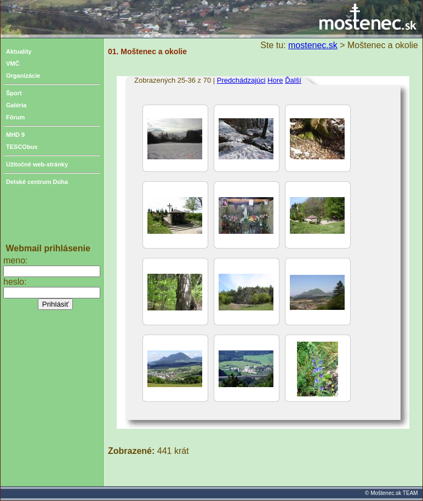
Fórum (15, 117)
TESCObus (21, 146)
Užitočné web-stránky (37, 164)
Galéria (16, 105)
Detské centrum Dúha (37, 181)
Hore (275, 80)
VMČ (12, 63)
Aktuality (18, 51)
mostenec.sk (313, 45)
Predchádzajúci (241, 80)
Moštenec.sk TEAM (394, 493)
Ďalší (293, 80)
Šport (14, 93)
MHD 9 (15, 134)
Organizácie (23, 75)
